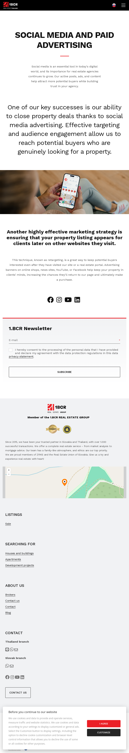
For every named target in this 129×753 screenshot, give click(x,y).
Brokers (10, 594)
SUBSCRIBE (64, 372)
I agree (103, 723)
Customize (103, 732)
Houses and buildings (19, 553)
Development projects (19, 565)
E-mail (13, 340)
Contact (10, 606)
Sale (8, 523)
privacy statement (21, 356)
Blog (8, 612)
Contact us (12, 600)
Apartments (13, 559)
